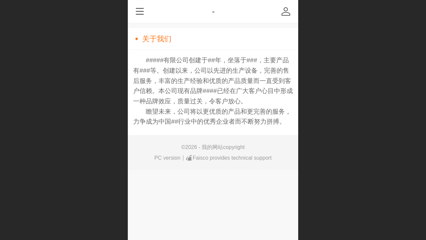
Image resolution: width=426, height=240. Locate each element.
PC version (167, 158)
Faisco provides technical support (229, 158)
